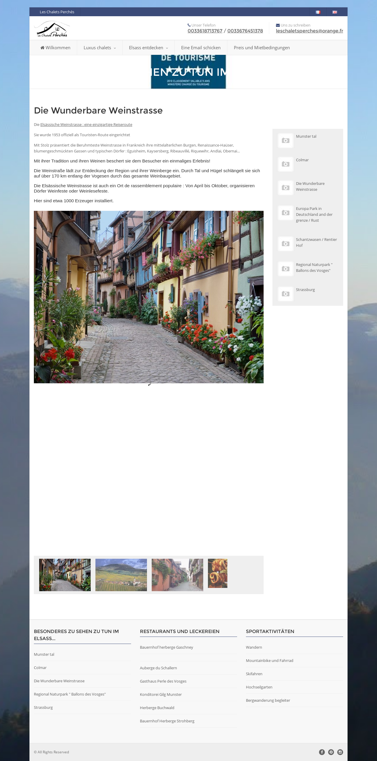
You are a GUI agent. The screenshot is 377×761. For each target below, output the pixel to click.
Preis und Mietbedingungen (262, 47)
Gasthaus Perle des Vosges (163, 681)
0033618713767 (205, 31)
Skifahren (254, 673)
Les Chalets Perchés (57, 11)
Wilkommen (55, 47)
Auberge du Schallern (158, 667)
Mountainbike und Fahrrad (269, 660)
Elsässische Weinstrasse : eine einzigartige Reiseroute (86, 124)
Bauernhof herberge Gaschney (166, 647)
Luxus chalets (100, 47)
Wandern (254, 647)
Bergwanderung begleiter (268, 700)
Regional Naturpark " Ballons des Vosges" (70, 694)
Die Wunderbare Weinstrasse (59, 680)
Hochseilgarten (259, 687)
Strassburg (43, 707)
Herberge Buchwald (157, 707)
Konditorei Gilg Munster (161, 694)
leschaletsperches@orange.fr (309, 31)
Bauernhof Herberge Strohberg (167, 721)
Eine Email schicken (201, 47)
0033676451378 (245, 31)
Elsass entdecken (148, 47)
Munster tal (44, 654)
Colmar (40, 667)
